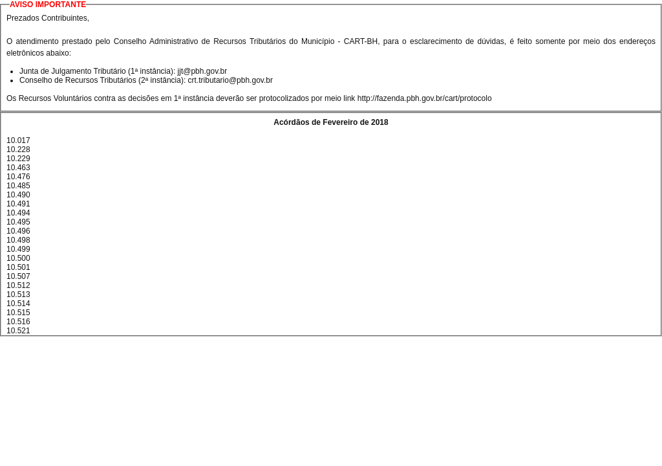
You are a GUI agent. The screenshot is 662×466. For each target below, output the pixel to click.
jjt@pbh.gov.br (203, 71)
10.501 (18, 267)
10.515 (18, 312)
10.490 (18, 194)
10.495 (18, 222)
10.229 (18, 158)
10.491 (18, 203)
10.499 (18, 249)
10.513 (18, 294)
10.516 (18, 321)
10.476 (18, 176)
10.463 (18, 167)
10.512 (18, 285)
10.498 (18, 240)
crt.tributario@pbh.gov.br (230, 80)
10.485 (18, 185)
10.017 (18, 140)
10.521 (18, 330)
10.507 (18, 276)
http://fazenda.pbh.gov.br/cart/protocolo (425, 98)
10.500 (18, 258)
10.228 (18, 149)
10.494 (18, 212)
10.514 (18, 303)
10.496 (18, 231)
